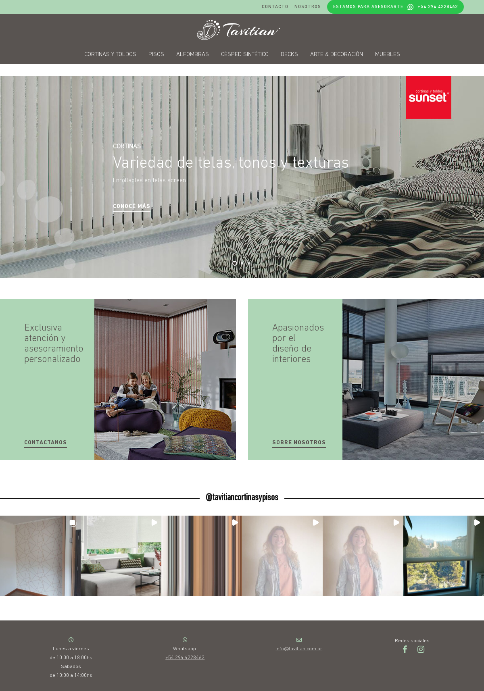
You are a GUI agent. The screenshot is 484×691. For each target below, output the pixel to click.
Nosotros (307, 6)
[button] (131, 207)
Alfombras (192, 55)
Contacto (275, 6)
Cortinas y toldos (110, 55)
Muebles (387, 55)
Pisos (156, 55)
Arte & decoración (336, 55)
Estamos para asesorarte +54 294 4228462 (395, 7)
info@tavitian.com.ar (298, 648)
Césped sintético (245, 55)
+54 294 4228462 (184, 657)
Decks (289, 55)
